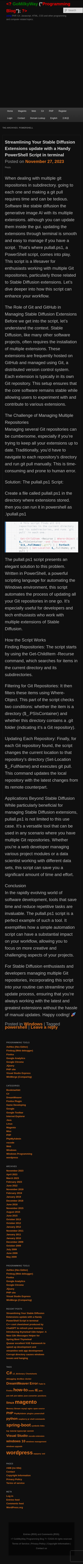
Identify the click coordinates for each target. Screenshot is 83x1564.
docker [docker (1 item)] (28, 1379)
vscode (10, 1142)
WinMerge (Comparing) (19, 1077)
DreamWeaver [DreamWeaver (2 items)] (17, 1383)
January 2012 (13, 1227)
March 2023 (12, 1178)
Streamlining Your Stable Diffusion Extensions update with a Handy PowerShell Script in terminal (40, 148)
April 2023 (11, 1174)
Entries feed (12, 1499)
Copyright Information (18, 1475)
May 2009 (11, 1257)
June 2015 (11, 1215)
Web (34, 111)
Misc (8, 1131)
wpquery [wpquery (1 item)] (37, 1454)
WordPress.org (14, 1507)
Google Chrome (15, 1062)
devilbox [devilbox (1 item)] (20, 1379)
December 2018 (14, 1200)
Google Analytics (15, 1058)
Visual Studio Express (18, 1073)
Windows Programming (19, 1153)
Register (63, 111)
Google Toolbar (14, 1112)
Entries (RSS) (30, 1534)
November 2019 (14, 1189)
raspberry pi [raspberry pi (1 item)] (23, 1419)
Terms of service (15, 1483)
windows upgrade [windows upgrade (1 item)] (14, 1446)
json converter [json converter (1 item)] (30, 1396)
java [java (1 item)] (41, 1391)
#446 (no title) (13, 1468)
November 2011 (14, 1230)
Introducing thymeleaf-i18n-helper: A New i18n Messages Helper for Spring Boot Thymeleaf (26, 1336)
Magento (22, 111)
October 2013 (13, 1219)
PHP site (11, 1069)
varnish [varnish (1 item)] (30, 1431)
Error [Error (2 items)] (34, 1383)
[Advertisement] (41, 64)
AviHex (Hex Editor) (17, 1047)
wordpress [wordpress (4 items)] (19, 1452)
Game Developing (16, 1105)
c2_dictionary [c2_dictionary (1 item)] (19, 1374)
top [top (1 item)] (7, 1431)
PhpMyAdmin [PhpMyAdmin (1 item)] (20, 1413)
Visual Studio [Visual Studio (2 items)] (17, 1435)
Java (8, 1120)
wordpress (12, 1157)
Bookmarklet (13, 1090)
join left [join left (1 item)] (9, 1396)
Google (10, 1108)
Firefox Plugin (14, 1101)
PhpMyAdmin (13, 1138)
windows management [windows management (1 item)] (36, 1442)
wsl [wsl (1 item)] (43, 1454)
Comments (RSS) (50, 1534)
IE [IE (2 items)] (36, 1390)
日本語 (66, 118)
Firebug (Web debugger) (19, 1050)
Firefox (10, 1054)
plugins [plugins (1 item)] (30, 1413)
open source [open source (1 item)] (39, 1408)
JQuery (10, 1065)
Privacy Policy (14, 1479)
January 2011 (13, 1234)
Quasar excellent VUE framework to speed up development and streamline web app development (25, 1347)
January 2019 (13, 1196)
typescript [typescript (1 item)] (21, 1431)
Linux (9, 1123)
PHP (51, 111)
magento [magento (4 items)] (26, 1402)
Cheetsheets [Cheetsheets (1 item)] (31, 1374)
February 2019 (14, 1193)
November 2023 (14, 1170)
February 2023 (14, 1182)
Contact (21, 118)
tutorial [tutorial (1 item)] (13, 1431)
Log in (9, 1496)
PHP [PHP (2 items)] (9, 1413)
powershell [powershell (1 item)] (39, 1413)
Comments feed (15, 1503)
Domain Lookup (37, 118)
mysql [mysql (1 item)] (24, 1408)
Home (10, 111)
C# (42, 111)
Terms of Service (20, 1543)
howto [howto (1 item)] (31, 1391)
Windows (33, 1024)
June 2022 (11, 1185)
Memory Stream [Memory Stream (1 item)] (13, 1408)
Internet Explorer (15, 1116)
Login (9, 118)
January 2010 (13, 1238)
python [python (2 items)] (11, 1418)
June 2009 (11, 1253)
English (53, 118)
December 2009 (14, 1242)
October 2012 (13, 1223)
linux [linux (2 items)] (10, 1402)
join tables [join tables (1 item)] (18, 1396)
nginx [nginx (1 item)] (30, 1408)
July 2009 (11, 1249)
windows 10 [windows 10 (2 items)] (15, 1441)
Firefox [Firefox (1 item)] (9, 1391)
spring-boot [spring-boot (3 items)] (18, 1425)
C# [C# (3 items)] (9, 1372)
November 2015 (14, 1208)
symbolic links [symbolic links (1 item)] (38, 1426)
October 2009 (13, 1245)
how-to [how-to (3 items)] (20, 1389)
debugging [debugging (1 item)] (11, 1379)
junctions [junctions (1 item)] (42, 1396)
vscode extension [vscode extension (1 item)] (36, 1436)
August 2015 (13, 1212)
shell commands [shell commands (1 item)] (37, 1419)
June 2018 (11, 1204)
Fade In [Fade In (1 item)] (42, 1384)
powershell (16, 1027)
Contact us (41, 1548)
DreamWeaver (14, 1097)
